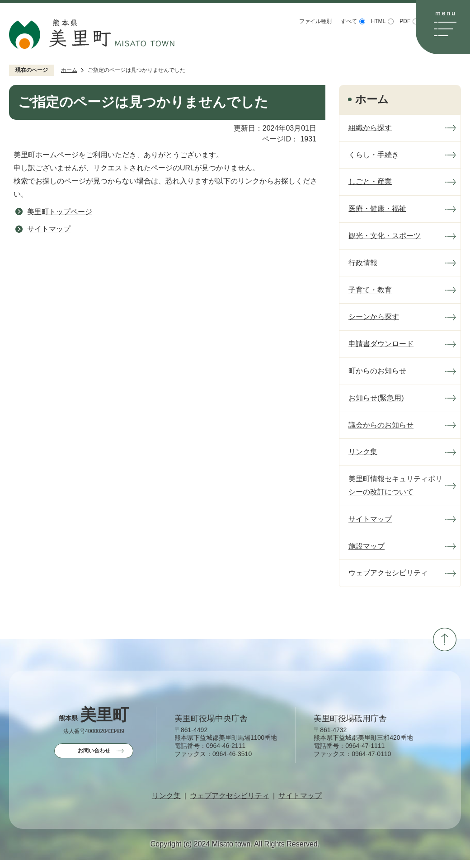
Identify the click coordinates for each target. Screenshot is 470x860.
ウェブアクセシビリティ (229, 795)
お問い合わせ (94, 750)
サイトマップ (48, 229)
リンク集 (166, 795)
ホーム (69, 70)
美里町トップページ (59, 212)
